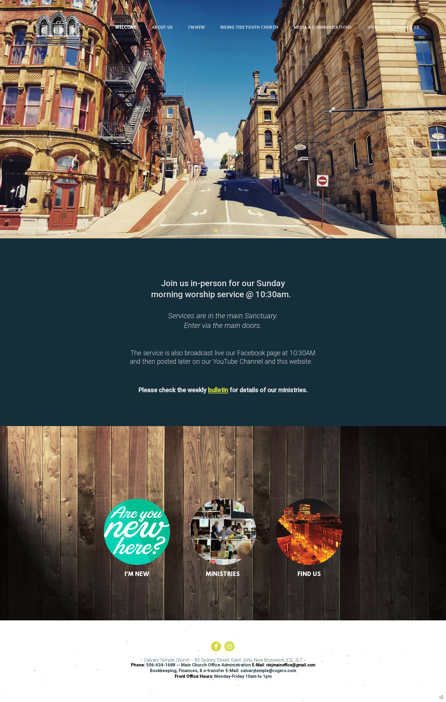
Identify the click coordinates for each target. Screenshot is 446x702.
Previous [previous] (6, 119)
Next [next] (439, 119)
